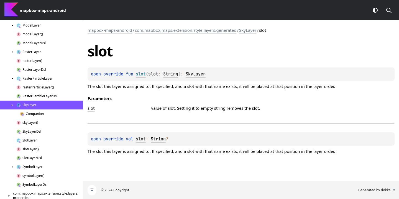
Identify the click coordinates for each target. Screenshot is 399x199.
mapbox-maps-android (110, 30)
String (170, 74)
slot (141, 139)
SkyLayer (247, 30)
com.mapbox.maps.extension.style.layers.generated (186, 30)
